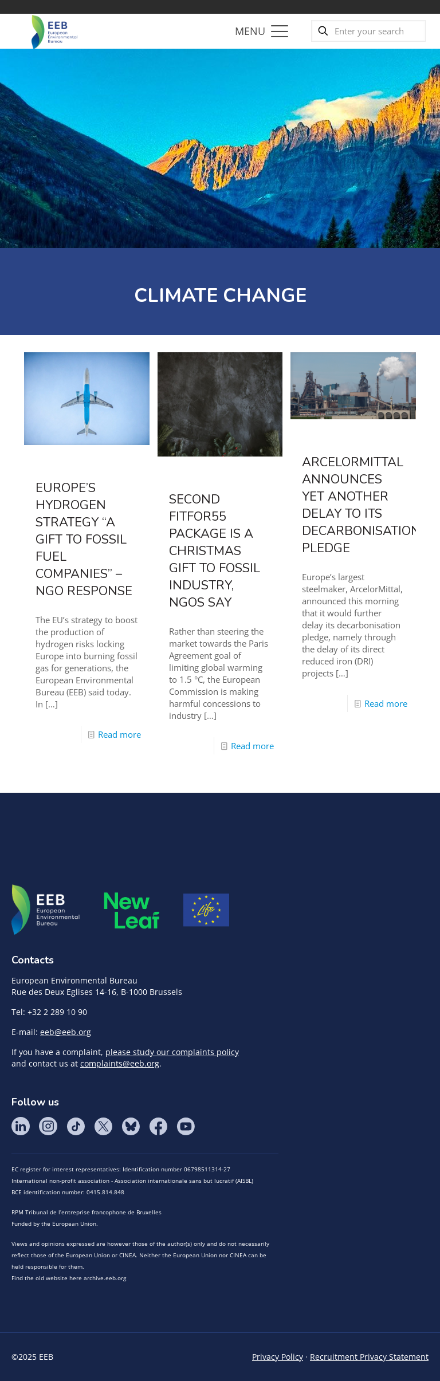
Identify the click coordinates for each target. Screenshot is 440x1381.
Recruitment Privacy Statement (369, 1356)
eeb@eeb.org (65, 1031)
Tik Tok (75, 1126)
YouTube (185, 1126)
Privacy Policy (277, 1356)
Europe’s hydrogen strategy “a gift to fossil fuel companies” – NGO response (84, 539)
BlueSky (130, 1126)
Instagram (48, 1126)
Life (206, 910)
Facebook (158, 1126)
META (131, 910)
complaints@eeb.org (119, 1063)
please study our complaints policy (172, 1051)
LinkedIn (20, 1126)
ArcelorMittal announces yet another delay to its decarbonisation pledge (361, 505)
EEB (45, 910)
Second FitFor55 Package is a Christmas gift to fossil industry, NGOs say (214, 551)
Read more (119, 734)
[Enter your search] (368, 31)
